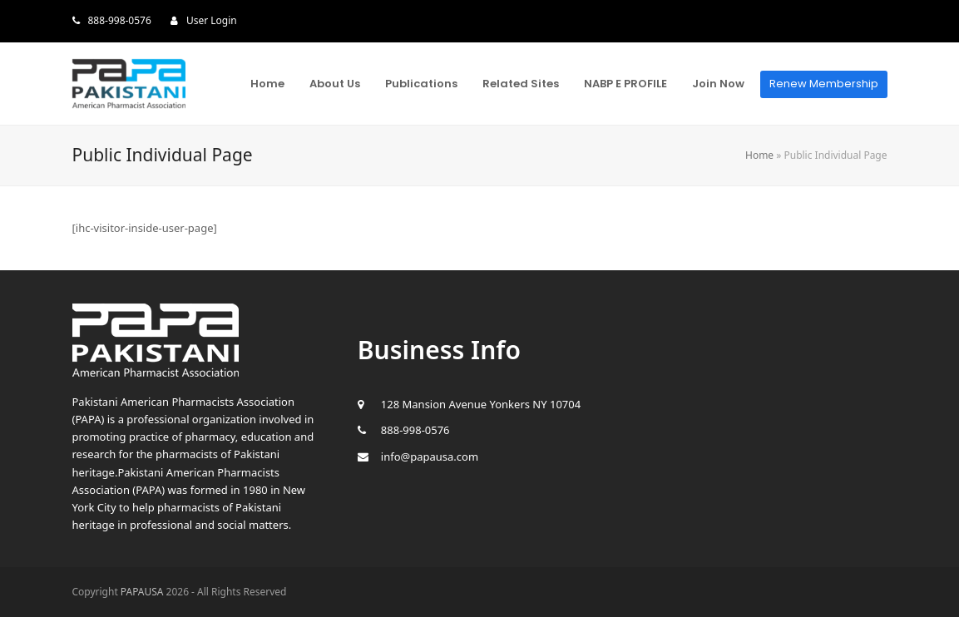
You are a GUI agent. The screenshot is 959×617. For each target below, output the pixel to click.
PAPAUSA (142, 592)
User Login (211, 20)
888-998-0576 (119, 20)
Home (759, 155)
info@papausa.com (429, 456)
